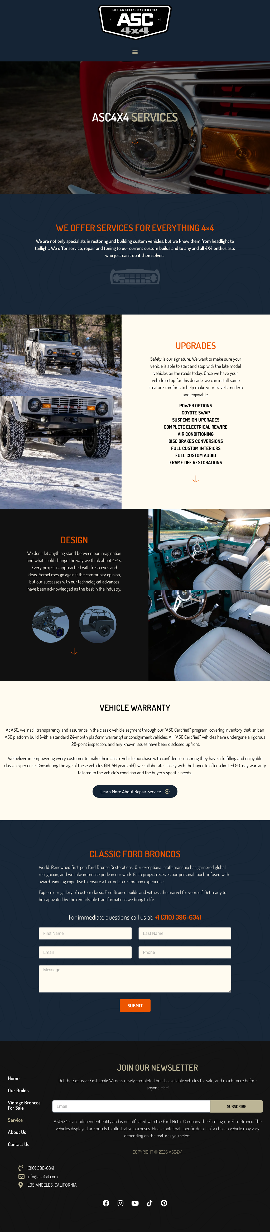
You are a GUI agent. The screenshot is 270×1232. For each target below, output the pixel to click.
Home (14, 1078)
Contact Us (18, 1144)
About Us (17, 1132)
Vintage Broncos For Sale (24, 1105)
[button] (135, 51)
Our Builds (18, 1090)
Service (15, 1120)
